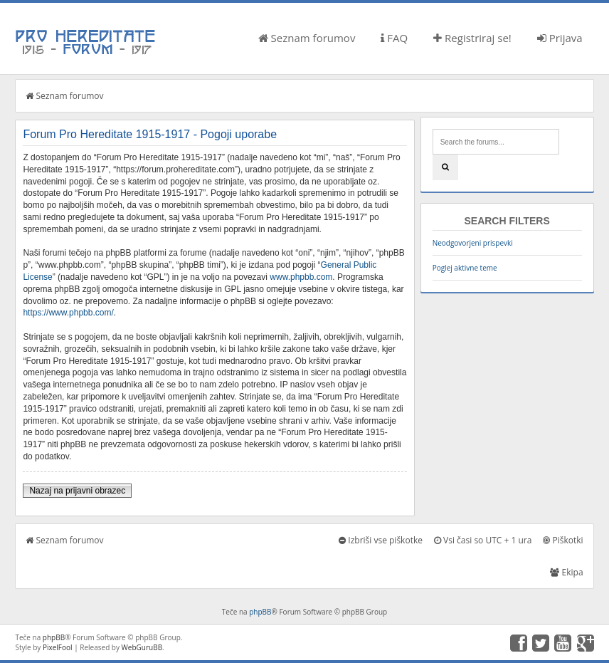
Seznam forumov (307, 38)
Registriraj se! (472, 38)
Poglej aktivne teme (465, 268)
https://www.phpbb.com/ (68, 313)
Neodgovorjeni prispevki (473, 243)
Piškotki (563, 540)
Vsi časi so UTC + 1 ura (482, 540)
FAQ (394, 38)
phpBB (260, 612)
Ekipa (566, 572)
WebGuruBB (142, 647)
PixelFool (58, 647)
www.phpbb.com (301, 277)
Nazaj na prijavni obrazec (77, 491)
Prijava (560, 38)
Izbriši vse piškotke (381, 540)
